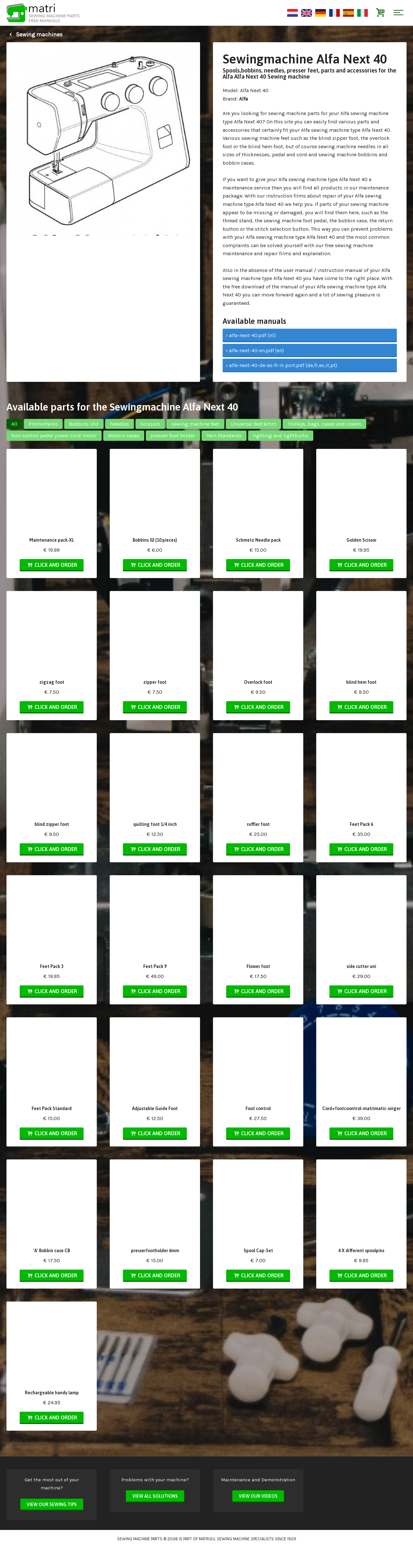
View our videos (258, 1496)
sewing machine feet (195, 424)
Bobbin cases (123, 435)
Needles (119, 424)
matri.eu (207, 1538)
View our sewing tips (52, 1504)
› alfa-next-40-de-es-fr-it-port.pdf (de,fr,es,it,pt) (281, 365)
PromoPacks (43, 424)
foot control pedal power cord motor (54, 435)
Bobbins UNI (84, 424)
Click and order (51, 565)
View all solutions (155, 1496)
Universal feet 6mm (253, 424)
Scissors (150, 424)
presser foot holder (173, 435)
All (14, 424)
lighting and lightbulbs (280, 435)
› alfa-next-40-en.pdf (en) (255, 350)
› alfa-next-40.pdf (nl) (251, 335)
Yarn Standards (224, 435)
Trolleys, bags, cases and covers (324, 424)
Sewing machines (34, 34)
